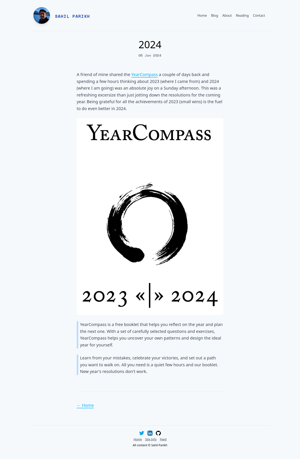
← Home (85, 405)
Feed (163, 439)
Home (202, 15)
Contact (259, 15)
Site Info (151, 439)
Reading (242, 15)
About (227, 15)
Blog (214, 15)
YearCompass (144, 74)
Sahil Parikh (72, 16)
